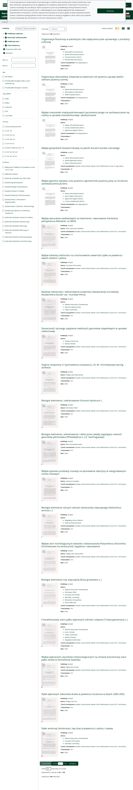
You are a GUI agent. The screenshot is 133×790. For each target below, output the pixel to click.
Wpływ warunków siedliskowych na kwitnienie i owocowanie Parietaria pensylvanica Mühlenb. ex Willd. (79, 220)
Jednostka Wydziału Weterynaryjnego (18, 237)
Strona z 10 (59, 763)
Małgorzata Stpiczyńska (74, 375)
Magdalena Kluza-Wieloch (74, 520)
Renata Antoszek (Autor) (73, 60)
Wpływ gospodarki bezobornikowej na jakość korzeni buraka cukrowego (80, 148)
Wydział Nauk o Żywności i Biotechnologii (19, 206)
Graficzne (8, 107)
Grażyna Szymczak (71, 341)
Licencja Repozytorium (13, 126)
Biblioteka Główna (11, 174)
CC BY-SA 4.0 (9, 143)
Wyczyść (19, 28)
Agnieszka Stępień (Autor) (74, 130)
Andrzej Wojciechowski (73, 523)
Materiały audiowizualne (17, 37)
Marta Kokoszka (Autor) (73, 163)
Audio (7, 99)
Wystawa (9, 53)
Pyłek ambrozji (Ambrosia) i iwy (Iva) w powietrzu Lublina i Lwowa (77, 728)
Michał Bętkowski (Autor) (73, 160)
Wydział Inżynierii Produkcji (14, 191)
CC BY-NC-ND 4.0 (11, 152)
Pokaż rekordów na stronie (53, 768)
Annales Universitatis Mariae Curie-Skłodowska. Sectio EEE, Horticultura (100, 231)
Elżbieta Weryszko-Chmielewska (76, 304)
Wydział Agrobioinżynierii (14, 182)
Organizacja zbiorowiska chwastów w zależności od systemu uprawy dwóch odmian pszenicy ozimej (82, 78)
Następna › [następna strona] (73, 763)
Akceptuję (110, 11)
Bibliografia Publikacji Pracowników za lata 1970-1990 (20, 168)
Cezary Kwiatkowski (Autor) (74, 128)
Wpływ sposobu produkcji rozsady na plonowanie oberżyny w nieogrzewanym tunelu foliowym (83, 472)
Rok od (4, 60)
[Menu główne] (5, 5)
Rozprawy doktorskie (13, 49)
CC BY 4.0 (8, 131)
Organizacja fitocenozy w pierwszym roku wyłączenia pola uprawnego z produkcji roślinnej (85, 41)
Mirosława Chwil (71, 408)
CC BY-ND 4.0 (10, 139)
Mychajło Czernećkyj (72, 597)
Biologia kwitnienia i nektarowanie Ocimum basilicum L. (72, 400)
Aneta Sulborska (70, 602)
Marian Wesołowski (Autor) (74, 54)
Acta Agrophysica (81, 63)
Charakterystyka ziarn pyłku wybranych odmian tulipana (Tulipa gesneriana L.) (84, 619)
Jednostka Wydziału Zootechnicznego (18, 241)
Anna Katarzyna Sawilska (74, 228)
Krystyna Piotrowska (73, 265)
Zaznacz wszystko (29, 28)
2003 (66, 69)
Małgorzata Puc (71, 701)
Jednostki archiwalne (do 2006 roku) (17, 178)
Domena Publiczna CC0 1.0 (14, 148)
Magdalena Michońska (72, 640)
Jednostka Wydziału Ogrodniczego (17, 222)
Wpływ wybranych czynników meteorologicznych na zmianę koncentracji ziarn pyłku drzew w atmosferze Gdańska (83, 658)
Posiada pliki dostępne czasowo (16, 88)
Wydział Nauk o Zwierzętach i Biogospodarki (15, 200)
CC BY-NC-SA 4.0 (11, 156)
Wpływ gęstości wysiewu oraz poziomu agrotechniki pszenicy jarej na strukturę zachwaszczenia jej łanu (84, 182)
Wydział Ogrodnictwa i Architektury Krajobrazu (17, 211)
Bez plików (9, 77)
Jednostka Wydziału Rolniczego (16, 226)
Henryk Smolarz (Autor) (73, 57)
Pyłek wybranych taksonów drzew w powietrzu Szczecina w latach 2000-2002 (83, 694)
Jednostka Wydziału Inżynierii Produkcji (19, 217)
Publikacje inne (13, 41)
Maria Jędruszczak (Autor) (74, 52)
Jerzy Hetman (70, 632)
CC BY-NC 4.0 (10, 135)
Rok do (4, 66)
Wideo (7, 103)
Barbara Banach (70, 637)
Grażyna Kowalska (72, 481)
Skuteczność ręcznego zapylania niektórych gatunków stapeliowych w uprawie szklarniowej (84, 330)
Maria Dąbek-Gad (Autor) (74, 196)
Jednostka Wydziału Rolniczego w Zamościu (17, 231)
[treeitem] (19, 33)
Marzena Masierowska (73, 307)
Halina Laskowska (71, 310)
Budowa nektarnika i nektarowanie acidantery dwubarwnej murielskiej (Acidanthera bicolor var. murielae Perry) (80, 293)
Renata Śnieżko (70, 344)
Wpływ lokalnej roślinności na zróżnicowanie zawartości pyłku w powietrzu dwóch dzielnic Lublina (81, 257)
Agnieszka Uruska (72, 667)
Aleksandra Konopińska (73, 600)
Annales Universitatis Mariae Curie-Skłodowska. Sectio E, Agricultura (99, 166)
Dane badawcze (13, 45)
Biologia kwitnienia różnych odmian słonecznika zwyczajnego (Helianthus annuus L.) (81, 509)
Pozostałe (8, 116)
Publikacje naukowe (15, 33)
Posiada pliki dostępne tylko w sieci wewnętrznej (17, 82)
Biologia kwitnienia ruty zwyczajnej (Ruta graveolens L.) (71, 579)
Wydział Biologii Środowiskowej (16, 187)
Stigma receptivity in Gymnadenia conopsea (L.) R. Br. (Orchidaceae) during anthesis (82, 366)
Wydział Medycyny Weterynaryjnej (17, 195)
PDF (6, 111)
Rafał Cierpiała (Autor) (72, 95)
